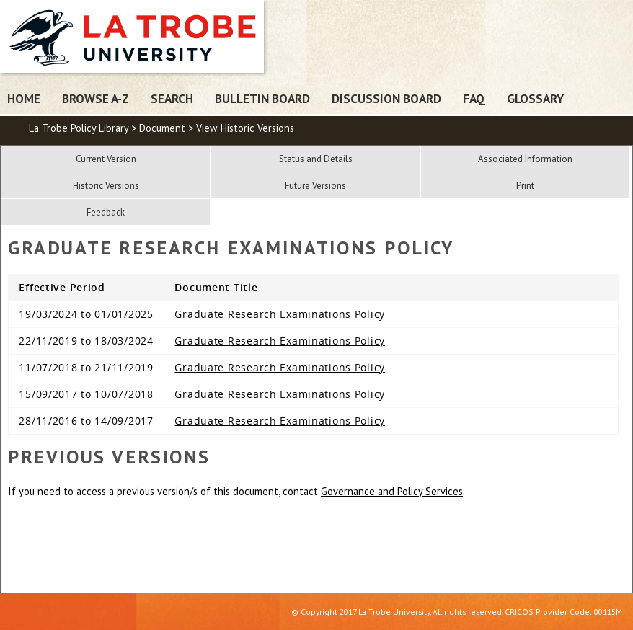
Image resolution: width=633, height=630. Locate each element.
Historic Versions (106, 185)
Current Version (106, 159)
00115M (608, 611)
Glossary (535, 98)
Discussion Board (386, 98)
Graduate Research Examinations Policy (279, 314)
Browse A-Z (95, 98)
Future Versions (315, 185)
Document (162, 128)
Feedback (106, 212)
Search (172, 98)
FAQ (474, 98)
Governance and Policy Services (392, 491)
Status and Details (316, 159)
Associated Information (525, 159)
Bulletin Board (262, 98)
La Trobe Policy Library (78, 128)
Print (525, 185)
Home (23, 98)
